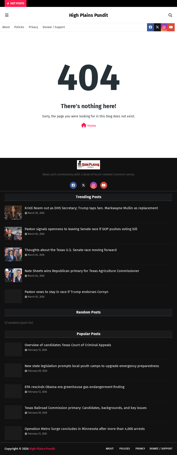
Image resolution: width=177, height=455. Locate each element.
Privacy (33, 27)
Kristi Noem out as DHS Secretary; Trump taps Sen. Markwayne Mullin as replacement (91, 208)
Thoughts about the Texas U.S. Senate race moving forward (71, 250)
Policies (19, 27)
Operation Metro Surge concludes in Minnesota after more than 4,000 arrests (85, 429)
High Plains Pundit (88, 15)
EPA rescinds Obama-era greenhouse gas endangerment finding (74, 387)
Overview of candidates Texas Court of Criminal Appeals (68, 345)
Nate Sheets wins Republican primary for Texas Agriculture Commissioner (82, 271)
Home (88, 125)
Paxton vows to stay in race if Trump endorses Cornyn (66, 292)
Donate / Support (54, 27)
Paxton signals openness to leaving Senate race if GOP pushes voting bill (81, 229)
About (6, 27)
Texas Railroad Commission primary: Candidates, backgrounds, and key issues (86, 408)
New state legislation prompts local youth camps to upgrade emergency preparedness (92, 366)
